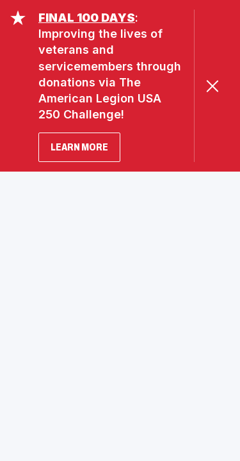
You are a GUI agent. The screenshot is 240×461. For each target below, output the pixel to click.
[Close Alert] (212, 86)
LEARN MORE (79, 147)
